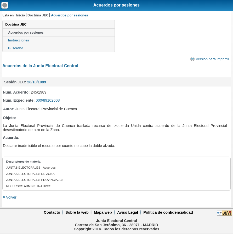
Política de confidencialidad (168, 212)
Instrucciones (18, 40)
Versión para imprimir (212, 59)
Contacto (52, 212)
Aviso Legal (127, 212)
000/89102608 (48, 100)
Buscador (15, 48)
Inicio (20, 15)
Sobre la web (77, 212)
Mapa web (103, 212)
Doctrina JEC (37, 15)
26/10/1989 (36, 82)
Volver (10, 197)
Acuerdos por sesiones (116, 5)
